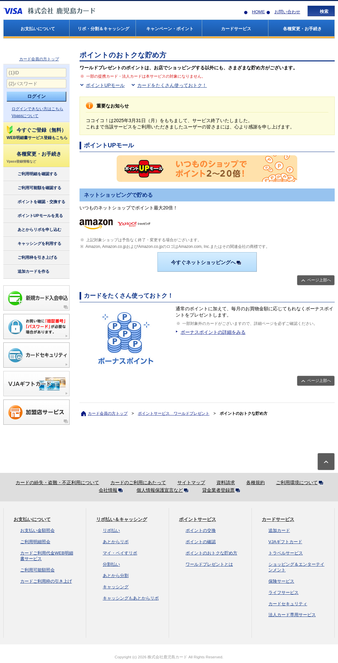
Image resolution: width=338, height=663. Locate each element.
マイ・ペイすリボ (120, 553)
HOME (258, 11)
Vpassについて (25, 115)
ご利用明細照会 (35, 541)
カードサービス (278, 519)
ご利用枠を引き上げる (31, 258)
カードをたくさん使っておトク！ (172, 85)
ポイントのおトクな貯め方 (211, 553)
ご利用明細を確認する (31, 174)
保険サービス (281, 581)
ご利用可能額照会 (37, 569)
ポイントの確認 (201, 541)
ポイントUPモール (105, 85)
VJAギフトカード (285, 541)
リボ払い (111, 530)
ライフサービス (283, 592)
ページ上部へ (319, 280)
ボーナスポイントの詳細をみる (213, 332)
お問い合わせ (287, 11)
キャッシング (116, 586)
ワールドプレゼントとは (209, 564)
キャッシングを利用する (33, 244)
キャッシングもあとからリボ (131, 598)
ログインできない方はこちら (37, 109)
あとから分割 (116, 575)
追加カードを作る (27, 272)
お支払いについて (32, 519)
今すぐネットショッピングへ (207, 262)
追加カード (279, 530)
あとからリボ (116, 541)
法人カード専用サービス (292, 614)
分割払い (111, 564)
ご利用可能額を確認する (33, 188)
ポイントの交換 (201, 530)
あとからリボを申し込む (33, 230)
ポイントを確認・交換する (35, 202)
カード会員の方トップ (39, 59)
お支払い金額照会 (37, 530)
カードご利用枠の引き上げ (46, 581)
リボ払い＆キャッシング (121, 519)
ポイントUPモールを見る (34, 216)
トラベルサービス (285, 553)
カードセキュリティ (287, 603)
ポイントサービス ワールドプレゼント (173, 413)
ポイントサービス (197, 519)
